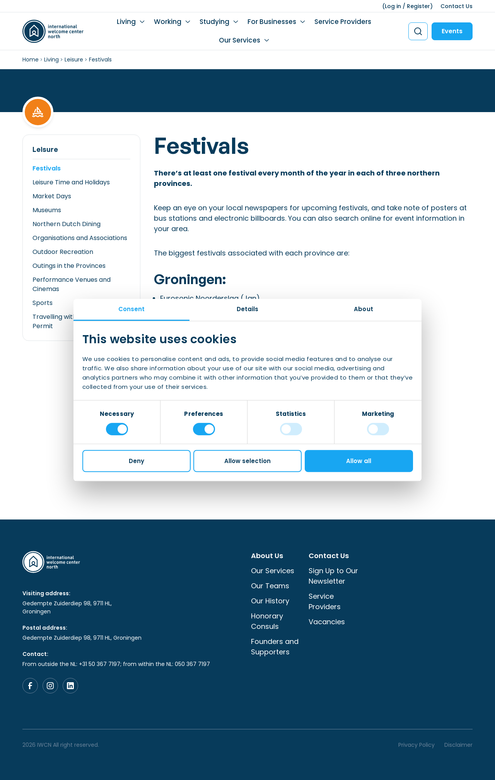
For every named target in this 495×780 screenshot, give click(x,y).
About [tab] (363, 309)
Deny (136, 461)
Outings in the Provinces (69, 265)
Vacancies (327, 622)
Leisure (74, 59)
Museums (46, 210)
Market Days (51, 196)
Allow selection (247, 461)
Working (167, 21)
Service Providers (342, 21)
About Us (267, 555)
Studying (214, 21)
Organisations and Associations (79, 237)
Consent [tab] (131, 309)
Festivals (46, 168)
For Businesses (272, 21)
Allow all (358, 461)
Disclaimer (458, 745)
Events (452, 31)
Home (30, 59)
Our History (270, 601)
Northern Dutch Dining (66, 224)
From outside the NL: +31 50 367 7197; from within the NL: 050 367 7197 (116, 664)
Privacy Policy (416, 745)
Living (126, 21)
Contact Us (456, 6)
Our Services (239, 40)
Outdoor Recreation (62, 251)
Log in (393, 6)
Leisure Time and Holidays (71, 182)
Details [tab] (248, 309)
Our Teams (270, 586)
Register (418, 6)
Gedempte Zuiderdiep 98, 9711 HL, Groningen (67, 607)
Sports (42, 302)
